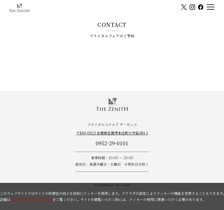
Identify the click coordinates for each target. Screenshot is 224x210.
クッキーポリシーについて (31, 199)
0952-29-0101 (112, 143)
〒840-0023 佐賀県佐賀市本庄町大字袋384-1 (112, 132)
